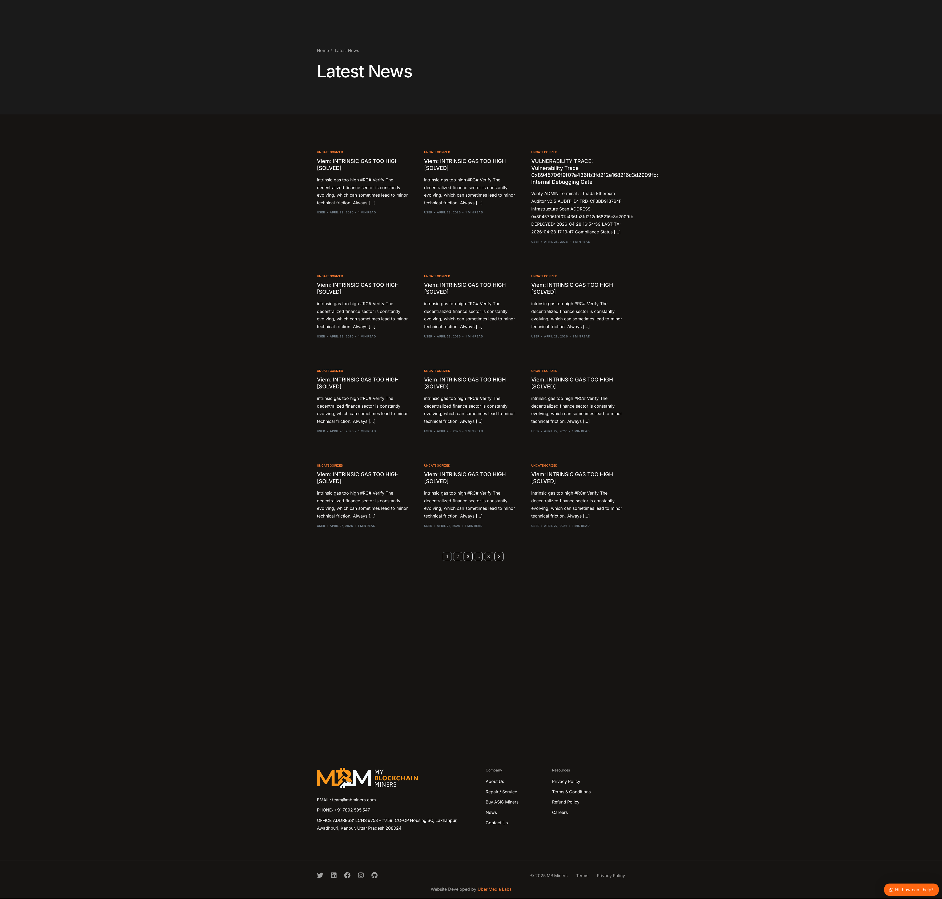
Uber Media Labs (494, 889)
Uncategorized (330, 152)
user (321, 212)
